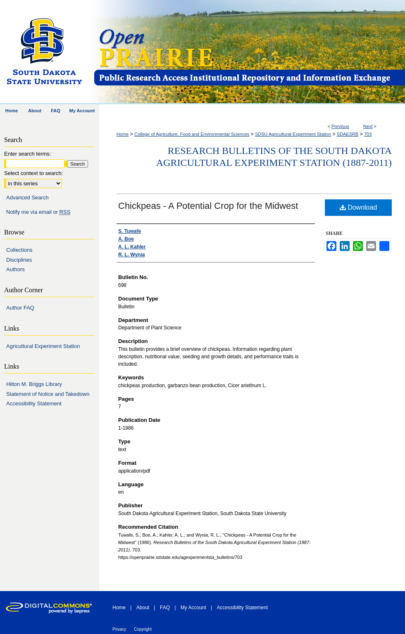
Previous (340, 126)
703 (368, 134)
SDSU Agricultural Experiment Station (293, 134)
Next (368, 126)
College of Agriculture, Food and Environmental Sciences (191, 134)
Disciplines (19, 260)
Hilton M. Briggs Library (34, 384)
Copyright (143, 629)
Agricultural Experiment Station (43, 346)
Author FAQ (20, 308)
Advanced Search (27, 197)
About (142, 607)
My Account (193, 607)
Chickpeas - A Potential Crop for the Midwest (208, 206)
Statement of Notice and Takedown (47, 394)
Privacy (119, 629)
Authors (15, 269)
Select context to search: (33, 173)
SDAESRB (348, 134)
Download (358, 207)
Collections (19, 250)
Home (123, 134)
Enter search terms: (27, 154)
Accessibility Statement (34, 403)
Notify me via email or (38, 212)
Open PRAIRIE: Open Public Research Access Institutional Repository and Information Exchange (249, 52)
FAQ (165, 607)
